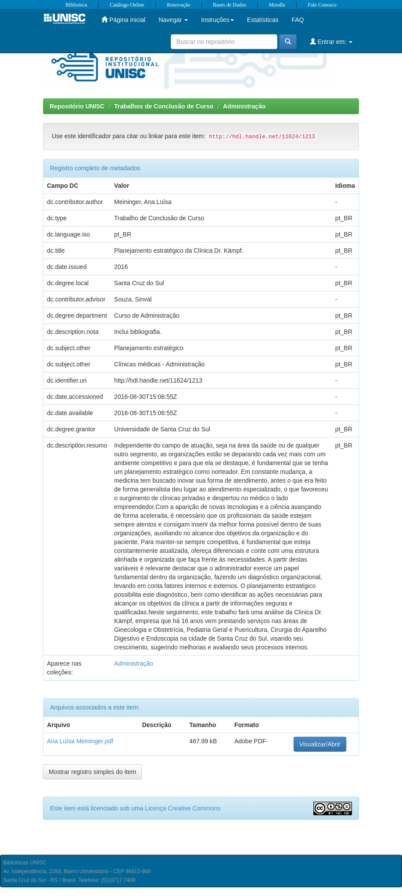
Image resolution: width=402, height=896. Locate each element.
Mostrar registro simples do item (92, 771)
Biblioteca (76, 4)
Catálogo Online (127, 4)
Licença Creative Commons (182, 808)
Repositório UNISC (77, 106)
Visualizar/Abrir (320, 744)
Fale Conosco (322, 4)
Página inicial (123, 19)
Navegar (173, 19)
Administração (244, 106)
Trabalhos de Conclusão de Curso (163, 106)
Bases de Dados (229, 4)
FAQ (297, 19)
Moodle (277, 4)
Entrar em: (331, 41)
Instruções (217, 19)
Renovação (178, 4)
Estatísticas (263, 19)
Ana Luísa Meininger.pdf (80, 741)
